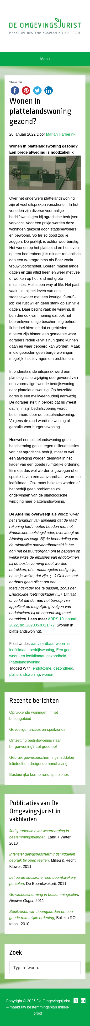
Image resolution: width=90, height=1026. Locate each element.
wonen (47, 674)
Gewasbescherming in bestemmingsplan (43, 895)
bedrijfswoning (42, 650)
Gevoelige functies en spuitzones (37, 729)
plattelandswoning (24, 674)
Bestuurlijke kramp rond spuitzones (39, 775)
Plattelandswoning (24, 662)
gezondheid (56, 656)
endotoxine (42, 668)
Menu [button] (45, 59)
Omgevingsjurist (45, 26)
